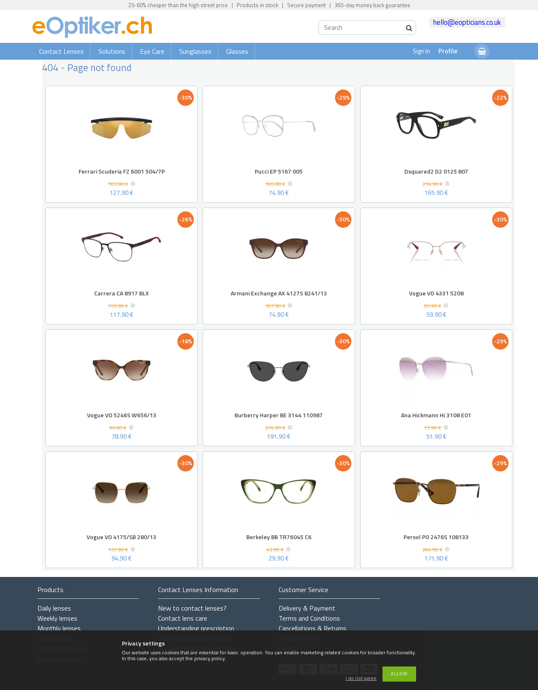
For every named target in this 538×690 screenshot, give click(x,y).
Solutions (111, 51)
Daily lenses (54, 608)
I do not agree (361, 678)
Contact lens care (182, 618)
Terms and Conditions (309, 618)
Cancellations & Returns (312, 628)
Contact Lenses (61, 51)
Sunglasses (195, 51)
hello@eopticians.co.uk (467, 22)
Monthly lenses (59, 628)
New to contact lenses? (192, 608)
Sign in (421, 51)
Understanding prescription (196, 628)
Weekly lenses (57, 618)
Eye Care (152, 51)
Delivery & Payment (307, 608)
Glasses (237, 51)
